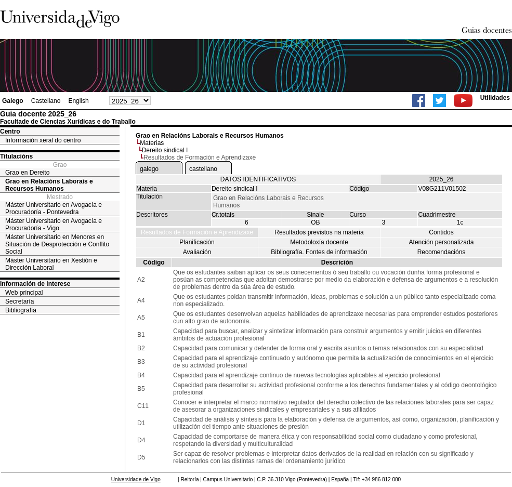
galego (149, 169)
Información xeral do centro (43, 140)
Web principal (24, 292)
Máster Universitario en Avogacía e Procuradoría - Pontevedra (53, 208)
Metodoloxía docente (319, 242)
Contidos (441, 232)
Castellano (46, 100)
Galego (12, 100)
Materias (152, 143)
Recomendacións (441, 252)
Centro (10, 131)
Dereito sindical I (165, 150)
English (78, 100)
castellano (203, 169)
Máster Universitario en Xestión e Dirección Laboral (51, 264)
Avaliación (197, 252)
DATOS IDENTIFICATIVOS (258, 179)
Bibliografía (20, 310)
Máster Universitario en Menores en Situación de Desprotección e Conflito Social (57, 244)
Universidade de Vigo (136, 479)
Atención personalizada (441, 242)
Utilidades (495, 97)
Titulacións (16, 156)
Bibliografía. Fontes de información (319, 252)
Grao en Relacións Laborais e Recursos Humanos (49, 185)
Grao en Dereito (27, 172)
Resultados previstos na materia (318, 232)
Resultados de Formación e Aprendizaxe (197, 232)
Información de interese (35, 283)
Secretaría (19, 301)
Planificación (196, 242)
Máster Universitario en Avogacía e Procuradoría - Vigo (53, 224)
